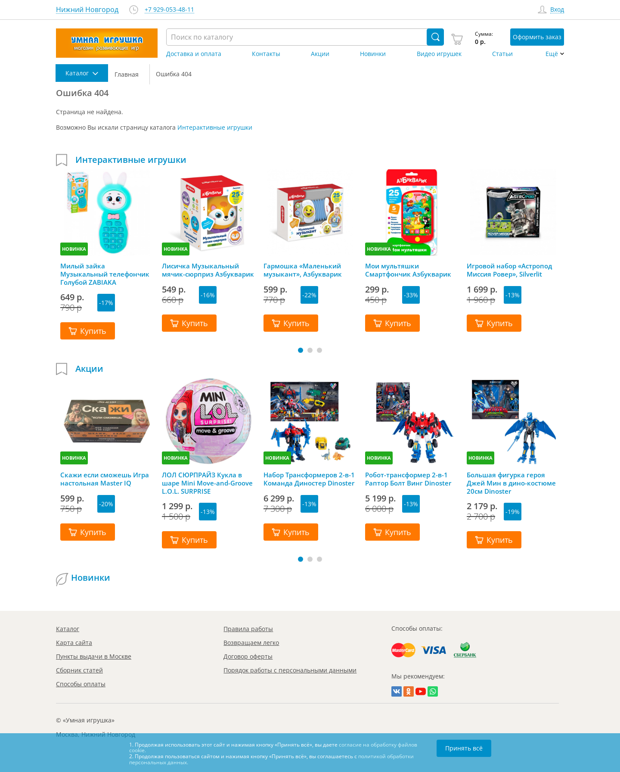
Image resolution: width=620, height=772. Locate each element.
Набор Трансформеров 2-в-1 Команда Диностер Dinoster (309, 479)
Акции (320, 53)
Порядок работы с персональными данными (289, 670)
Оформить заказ (537, 37)
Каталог (67, 629)
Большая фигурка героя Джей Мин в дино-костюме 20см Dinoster (511, 483)
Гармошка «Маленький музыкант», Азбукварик (303, 270)
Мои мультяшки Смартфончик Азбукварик (408, 270)
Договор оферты (248, 656)
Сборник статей (79, 670)
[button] (300, 350)
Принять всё (464, 748)
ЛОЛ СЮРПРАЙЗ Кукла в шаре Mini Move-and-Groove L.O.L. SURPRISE (207, 483)
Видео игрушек (439, 53)
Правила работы (248, 629)
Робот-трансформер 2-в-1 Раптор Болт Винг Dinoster (408, 479)
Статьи (502, 53)
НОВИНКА (74, 249)
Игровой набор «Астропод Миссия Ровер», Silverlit (509, 270)
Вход (557, 9)
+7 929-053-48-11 (169, 9)
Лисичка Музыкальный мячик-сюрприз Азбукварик (208, 270)
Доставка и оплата (193, 53)
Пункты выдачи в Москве (93, 656)
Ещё (552, 53)
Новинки (373, 53)
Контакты (266, 53)
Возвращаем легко (251, 642)
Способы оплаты (80, 684)
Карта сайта (74, 642)
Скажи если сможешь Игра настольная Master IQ (104, 479)
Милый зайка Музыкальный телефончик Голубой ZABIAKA (104, 274)
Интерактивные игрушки (214, 127)
